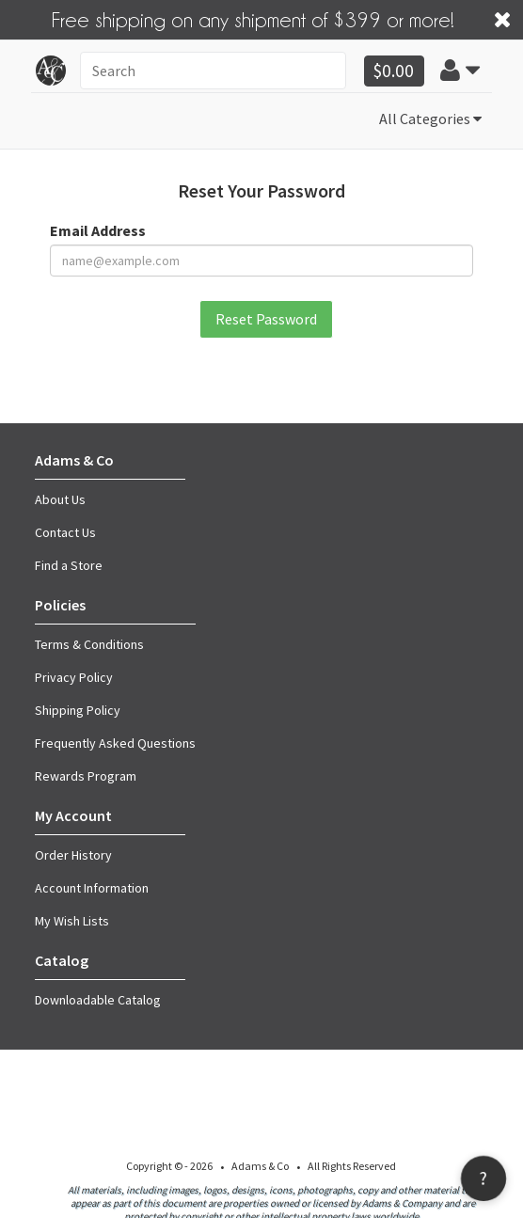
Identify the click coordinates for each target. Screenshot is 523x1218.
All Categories (430, 117)
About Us (60, 497)
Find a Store (69, 563)
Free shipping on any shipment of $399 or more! (253, 18)
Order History (73, 853)
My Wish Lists (72, 918)
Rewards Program (85, 774)
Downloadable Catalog (98, 997)
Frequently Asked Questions (115, 741)
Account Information (92, 886)
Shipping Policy (77, 708)
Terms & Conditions (89, 642)
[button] (460, 69)
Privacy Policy (74, 675)
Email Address (98, 228)
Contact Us (65, 530)
